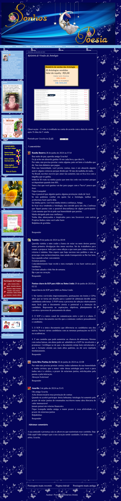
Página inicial (8, 46)
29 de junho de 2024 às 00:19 (52, 240)
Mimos (28, 46)
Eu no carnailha (83, 46)
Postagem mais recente (40, 485)
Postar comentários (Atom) (66, 495)
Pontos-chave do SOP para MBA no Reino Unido (53, 283)
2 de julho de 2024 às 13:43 (51, 388)
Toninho (35, 240)
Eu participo (58, 46)
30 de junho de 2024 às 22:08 (71, 362)
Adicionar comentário (38, 424)
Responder (36, 232)
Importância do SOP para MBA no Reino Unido (52, 290)
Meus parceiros (70, 46)
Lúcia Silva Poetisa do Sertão (44, 362)
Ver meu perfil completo (9, 77)
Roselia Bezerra (39, 153)
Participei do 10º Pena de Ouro (43, 46)
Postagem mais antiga (84, 485)
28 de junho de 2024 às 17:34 (59, 153)
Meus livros (19, 46)
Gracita (13, 55)
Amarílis (35, 388)
